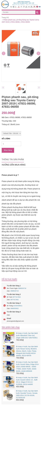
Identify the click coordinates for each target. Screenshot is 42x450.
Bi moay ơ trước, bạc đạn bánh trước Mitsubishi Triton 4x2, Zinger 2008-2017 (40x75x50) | (27, 335)
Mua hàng (8, 150)
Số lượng (6, 139)
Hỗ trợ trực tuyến (9, 279)
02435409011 (17, 306)
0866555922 (15, 308)
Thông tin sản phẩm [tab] (13, 159)
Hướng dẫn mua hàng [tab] (14, 165)
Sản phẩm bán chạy (11, 327)
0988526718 (22, 288)
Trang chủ (5, 17)
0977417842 (17, 297)
